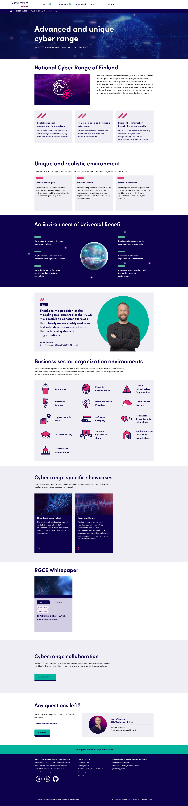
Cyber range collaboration (87, 772)
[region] (94, 379)
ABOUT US (95, 4)
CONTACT (110, 4)
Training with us (83, 762)
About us (81, 775)
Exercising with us (84, 759)
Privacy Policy (135, 799)
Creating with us (83, 765)
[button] (53, 523)
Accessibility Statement (120, 799)
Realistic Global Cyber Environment (45, 11)
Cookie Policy (147, 799)
